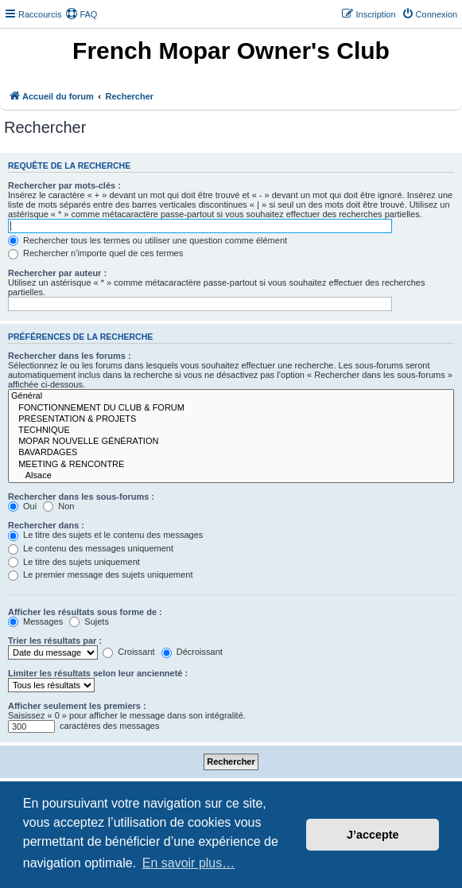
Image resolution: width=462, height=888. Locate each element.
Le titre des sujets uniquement (74, 562)
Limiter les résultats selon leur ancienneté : (98, 673)
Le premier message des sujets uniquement (100, 574)
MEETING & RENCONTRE (231, 464)
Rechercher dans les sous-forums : (81, 496)
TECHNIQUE (231, 430)
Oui (22, 506)
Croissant (129, 651)
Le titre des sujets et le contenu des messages (105, 534)
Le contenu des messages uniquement (90, 548)
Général (231, 396)
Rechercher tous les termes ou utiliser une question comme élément (147, 240)
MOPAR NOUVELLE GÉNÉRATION (231, 441)
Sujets (89, 621)
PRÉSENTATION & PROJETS (231, 419)
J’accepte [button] (373, 834)
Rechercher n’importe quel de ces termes (95, 253)
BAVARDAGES (231, 452)
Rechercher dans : (46, 525)
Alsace (231, 475)
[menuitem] (81, 14)
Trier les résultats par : (55, 640)
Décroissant (192, 651)
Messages (35, 621)
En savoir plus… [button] (188, 863)
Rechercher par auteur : (57, 273)
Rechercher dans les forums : (69, 355)
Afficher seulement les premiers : (77, 706)
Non (58, 506)
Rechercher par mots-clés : (64, 185)
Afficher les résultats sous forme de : (85, 612)
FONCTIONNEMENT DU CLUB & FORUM (231, 408)
